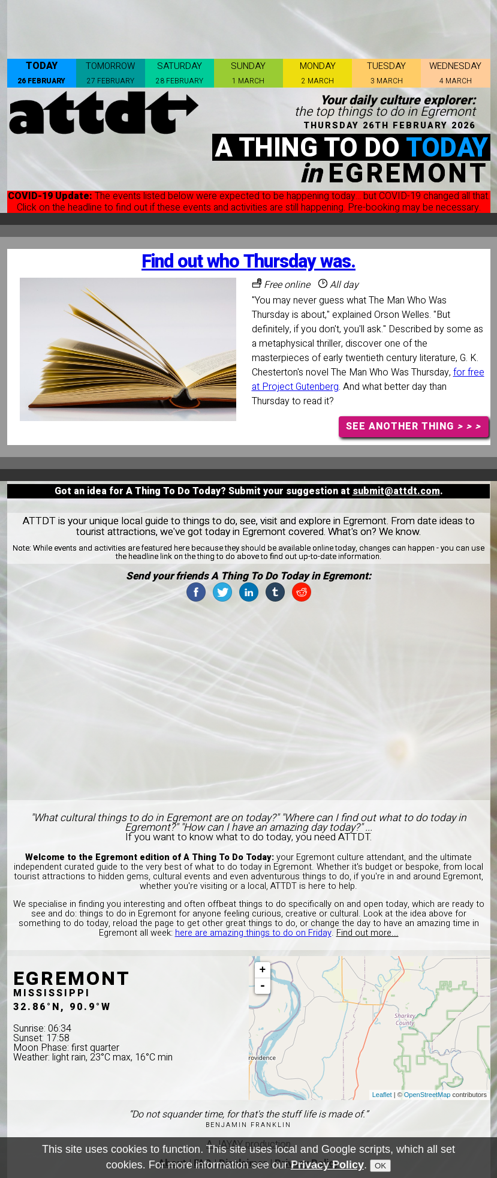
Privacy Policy (327, 1165)
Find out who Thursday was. (248, 261)
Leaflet (382, 1094)
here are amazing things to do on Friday (253, 933)
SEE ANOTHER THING (413, 426)
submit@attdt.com (396, 491)
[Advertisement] (248, 27)
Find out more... (367, 933)
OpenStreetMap (427, 1094)
